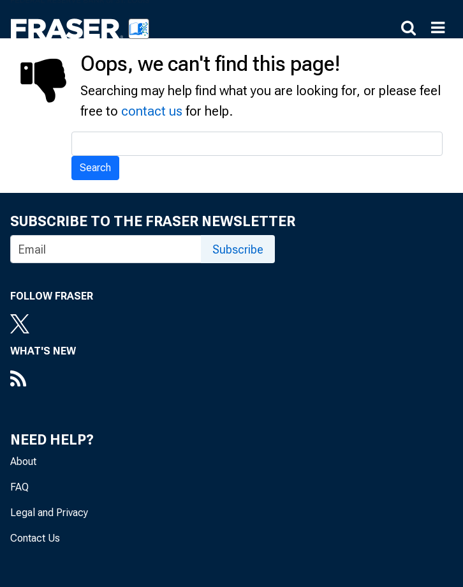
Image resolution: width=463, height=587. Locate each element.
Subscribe (237, 249)
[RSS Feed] (43, 380)
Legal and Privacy (49, 513)
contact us (151, 111)
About (23, 461)
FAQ (19, 487)
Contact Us (35, 538)
